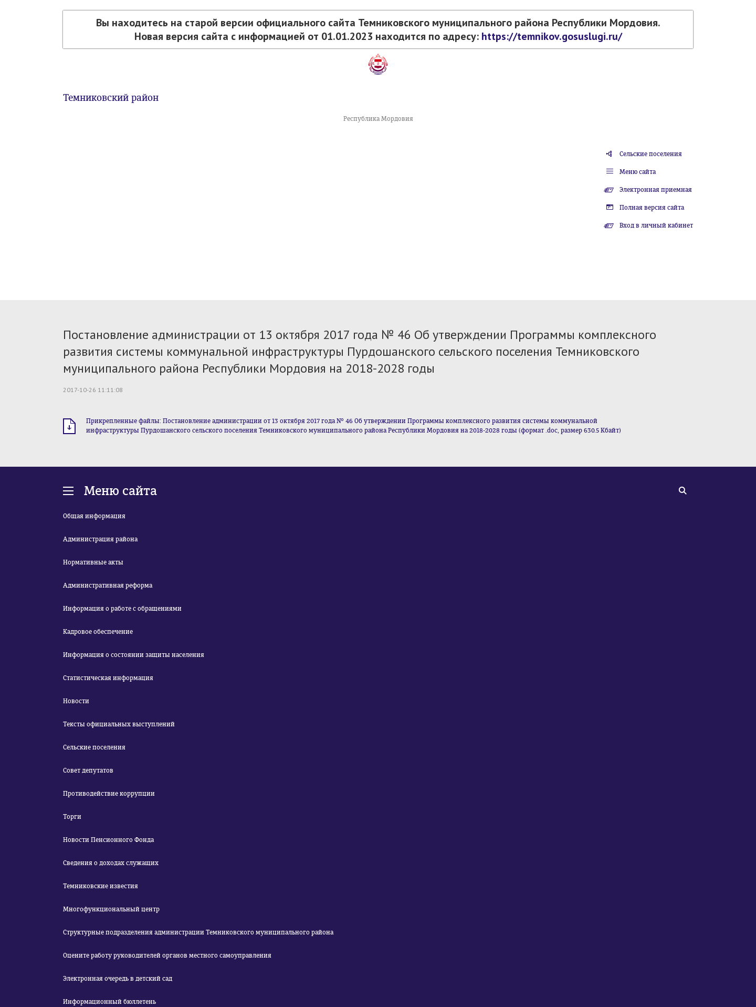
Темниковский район (111, 98)
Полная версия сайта (652, 207)
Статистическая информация (108, 678)
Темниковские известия (100, 886)
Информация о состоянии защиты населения (133, 655)
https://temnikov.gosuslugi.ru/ (551, 36)
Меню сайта (638, 172)
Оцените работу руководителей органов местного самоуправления (167, 955)
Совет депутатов (88, 770)
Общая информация (94, 516)
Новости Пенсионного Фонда (108, 840)
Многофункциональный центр (111, 909)
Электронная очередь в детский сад (117, 978)
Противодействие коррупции (109, 793)
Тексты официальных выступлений (119, 724)
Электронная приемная (656, 189)
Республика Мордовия (378, 118)
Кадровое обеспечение (98, 631)
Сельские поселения (651, 154)
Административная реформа (107, 585)
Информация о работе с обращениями (122, 608)
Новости (76, 701)
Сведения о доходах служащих (111, 863)
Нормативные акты (93, 562)
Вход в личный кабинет (656, 225)
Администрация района (100, 539)
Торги (72, 816)
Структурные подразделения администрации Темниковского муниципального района (198, 932)
